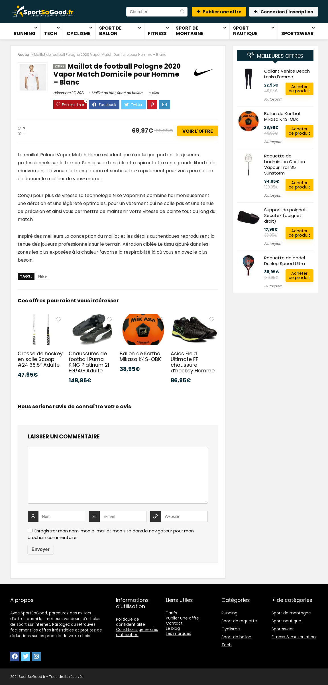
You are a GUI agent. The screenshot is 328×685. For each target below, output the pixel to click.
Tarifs (171, 613)
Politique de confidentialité (130, 621)
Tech (50, 33)
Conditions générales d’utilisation (137, 632)
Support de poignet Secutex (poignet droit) (285, 215)
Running (25, 33)
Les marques (178, 633)
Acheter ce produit (299, 89)
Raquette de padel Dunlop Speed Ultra (284, 260)
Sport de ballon (110, 31)
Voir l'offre (197, 131)
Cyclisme (79, 33)
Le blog (173, 628)
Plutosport (272, 99)
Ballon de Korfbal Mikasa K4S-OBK (141, 356)
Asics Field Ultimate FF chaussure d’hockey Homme (193, 362)
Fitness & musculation (294, 637)
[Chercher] (182, 12)
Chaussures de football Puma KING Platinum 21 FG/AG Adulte (89, 362)
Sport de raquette (239, 621)
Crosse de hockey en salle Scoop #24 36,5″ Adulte (40, 359)
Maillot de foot (103, 92)
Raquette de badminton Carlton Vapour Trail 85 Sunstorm (284, 164)
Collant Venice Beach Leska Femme (287, 74)
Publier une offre (219, 12)
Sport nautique (245, 31)
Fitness (157, 33)
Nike (155, 92)
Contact (174, 623)
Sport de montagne (189, 31)
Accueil (24, 54)
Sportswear (297, 33)
